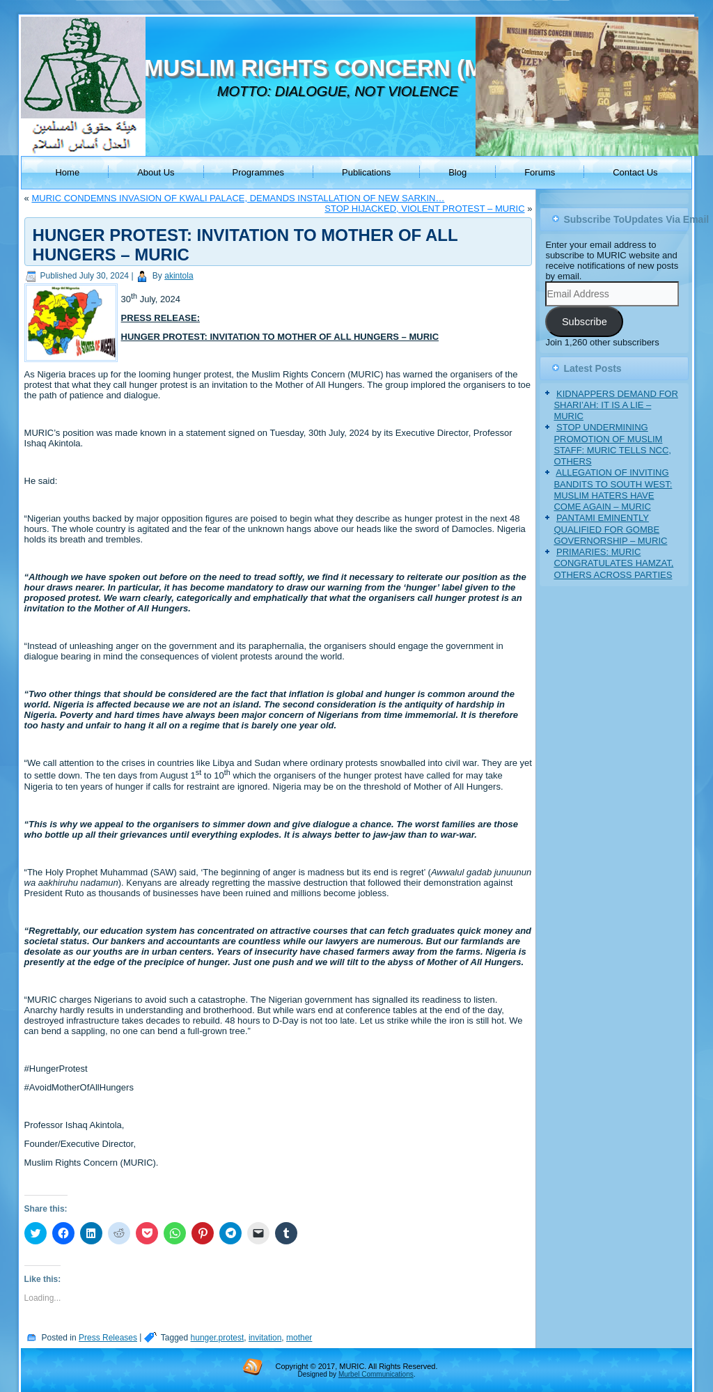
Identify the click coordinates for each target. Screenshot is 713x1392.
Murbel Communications (376, 1374)
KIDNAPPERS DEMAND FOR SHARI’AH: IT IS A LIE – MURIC (615, 405)
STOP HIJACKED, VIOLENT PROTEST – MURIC (424, 208)
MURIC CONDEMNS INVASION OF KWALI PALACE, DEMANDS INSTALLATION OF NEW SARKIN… (237, 198)
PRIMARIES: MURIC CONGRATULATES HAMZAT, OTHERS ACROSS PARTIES (613, 563)
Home (67, 172)
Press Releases (108, 1338)
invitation (265, 1338)
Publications (366, 172)
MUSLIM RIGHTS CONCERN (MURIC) (345, 68)
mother (299, 1338)
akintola (178, 276)
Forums (539, 172)
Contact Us (635, 172)
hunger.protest (217, 1338)
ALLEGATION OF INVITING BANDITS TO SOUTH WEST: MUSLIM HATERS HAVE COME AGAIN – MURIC (613, 489)
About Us (155, 172)
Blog (457, 172)
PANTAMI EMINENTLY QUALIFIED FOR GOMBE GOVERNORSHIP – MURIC (610, 529)
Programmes (258, 172)
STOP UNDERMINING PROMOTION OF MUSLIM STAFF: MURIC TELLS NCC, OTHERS (612, 444)
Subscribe (584, 321)
